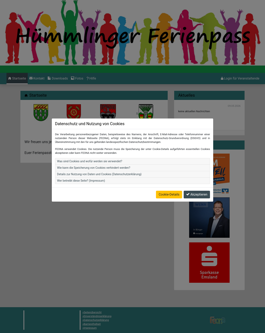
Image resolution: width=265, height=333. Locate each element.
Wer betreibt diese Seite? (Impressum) (81, 173)
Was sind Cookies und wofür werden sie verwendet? (89, 153)
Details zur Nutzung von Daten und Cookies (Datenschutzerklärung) (99, 166)
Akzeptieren (196, 187)
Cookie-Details (169, 187)
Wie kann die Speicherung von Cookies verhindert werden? (93, 160)
